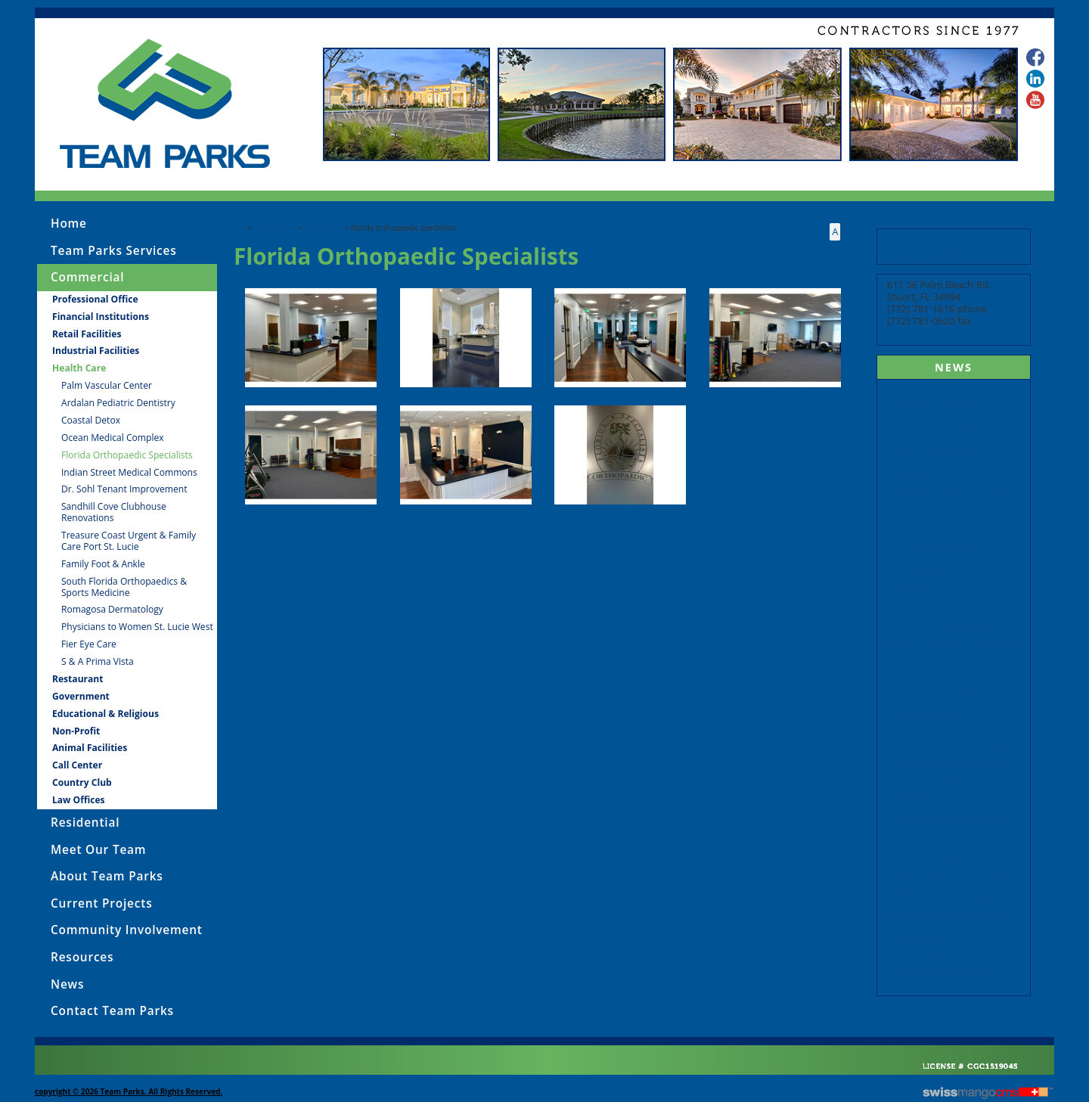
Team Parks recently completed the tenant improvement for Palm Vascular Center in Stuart (953, 709)
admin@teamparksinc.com (953, 333)
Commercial (274, 227)
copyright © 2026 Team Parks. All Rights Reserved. (128, 1091)
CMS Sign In (43, 1055)
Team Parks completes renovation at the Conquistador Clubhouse (952, 415)
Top (240, 227)
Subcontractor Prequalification (925, 246)
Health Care (323, 227)
